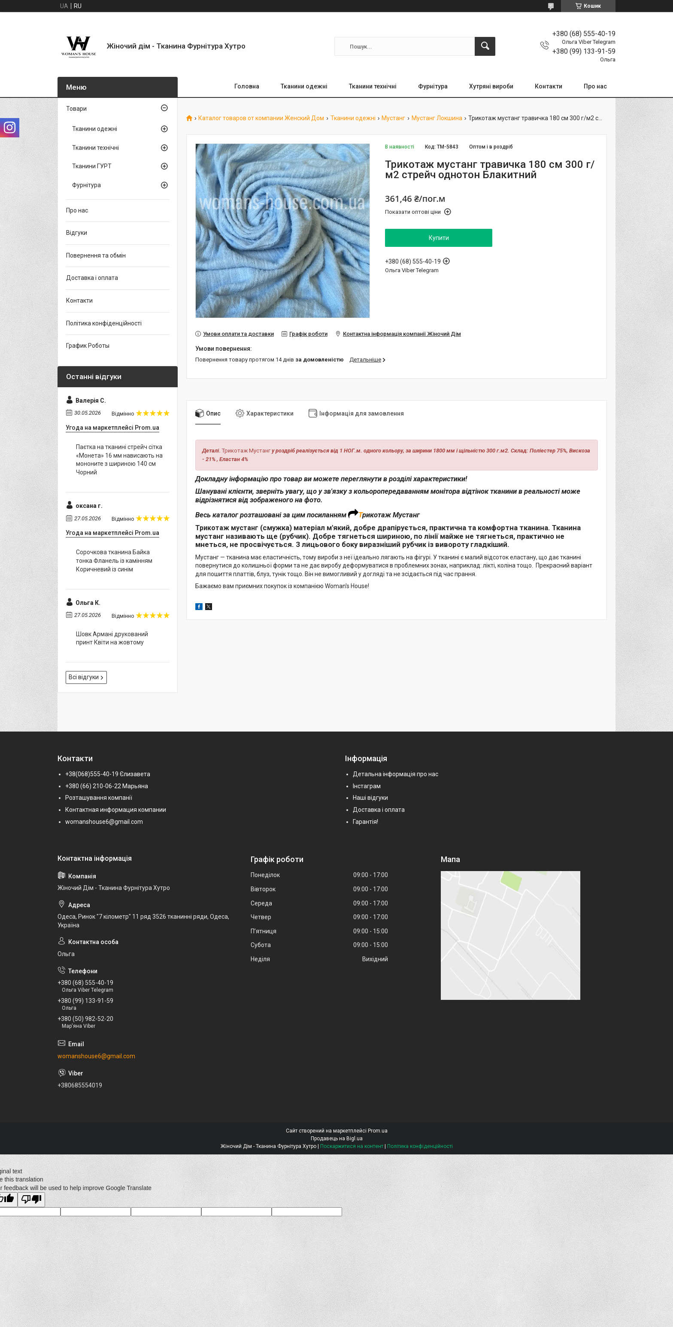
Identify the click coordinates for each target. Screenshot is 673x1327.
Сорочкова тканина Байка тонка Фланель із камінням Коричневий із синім (114, 560)
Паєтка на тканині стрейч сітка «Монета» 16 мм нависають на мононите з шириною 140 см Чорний (119, 459)
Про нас (595, 86)
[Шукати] (485, 46)
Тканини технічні (373, 86)
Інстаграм (367, 786)
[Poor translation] (31, 1199)
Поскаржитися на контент (351, 1146)
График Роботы (87, 345)
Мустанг (393, 118)
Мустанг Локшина (437, 118)
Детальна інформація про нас (395, 774)
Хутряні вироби (491, 86)
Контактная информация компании (115, 809)
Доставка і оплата (92, 277)
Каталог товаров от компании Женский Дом (261, 118)
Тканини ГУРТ (92, 166)
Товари (76, 108)
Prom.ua (378, 1131)
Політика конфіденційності (104, 323)
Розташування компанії (98, 797)
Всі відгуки (84, 677)
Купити (439, 237)
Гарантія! (365, 821)
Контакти (548, 86)
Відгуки (76, 232)
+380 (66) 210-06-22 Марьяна (106, 786)
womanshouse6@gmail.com (104, 821)
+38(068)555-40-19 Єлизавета (107, 774)
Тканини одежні (304, 86)
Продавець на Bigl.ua (337, 1139)
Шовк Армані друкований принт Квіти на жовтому (112, 638)
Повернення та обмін (96, 255)
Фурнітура (433, 86)
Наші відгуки (370, 797)
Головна (246, 86)
